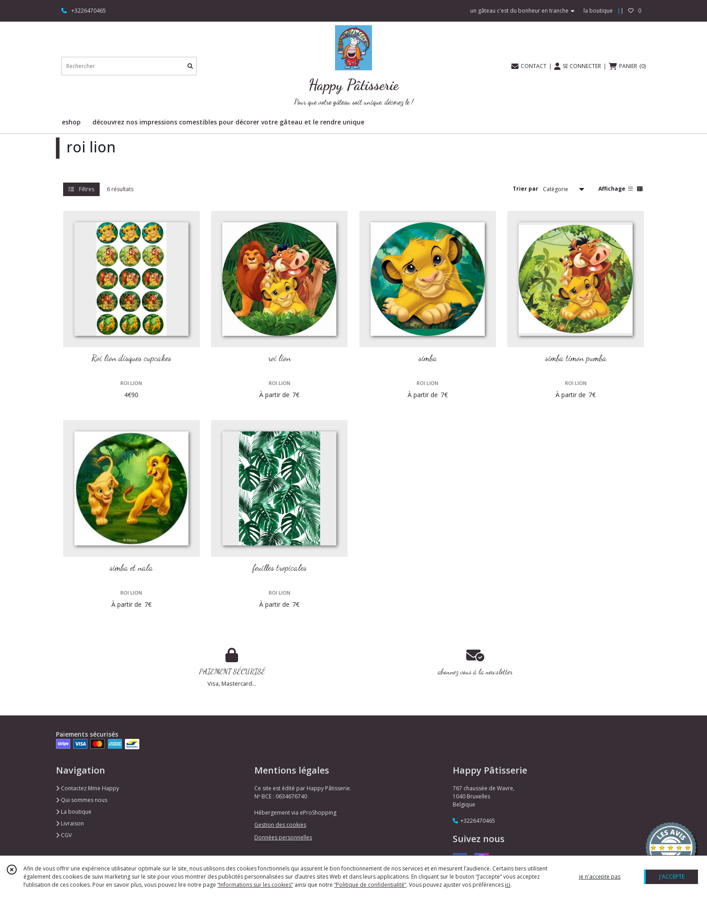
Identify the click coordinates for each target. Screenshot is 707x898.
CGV (64, 835)
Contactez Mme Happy (87, 788)
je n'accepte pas (599, 876)
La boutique (74, 812)
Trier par (525, 188)
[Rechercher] (190, 66)
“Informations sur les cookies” (255, 885)
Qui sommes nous (81, 800)
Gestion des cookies (280, 825)
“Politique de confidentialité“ (370, 885)
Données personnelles (283, 837)
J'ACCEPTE (671, 876)
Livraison (70, 823)
